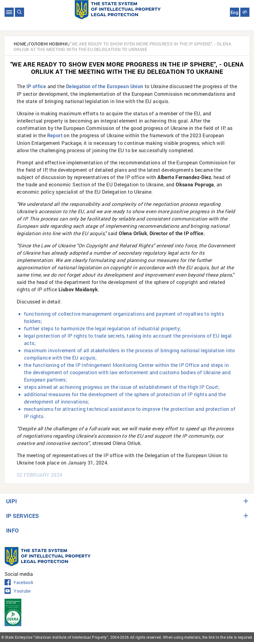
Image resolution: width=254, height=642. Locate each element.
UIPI (11, 501)
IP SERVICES (22, 515)
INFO (12, 530)
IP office (36, 86)
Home (20, 44)
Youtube (18, 591)
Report (54, 135)
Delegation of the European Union (104, 86)
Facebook (19, 582)
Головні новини (48, 44)
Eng (234, 12)
